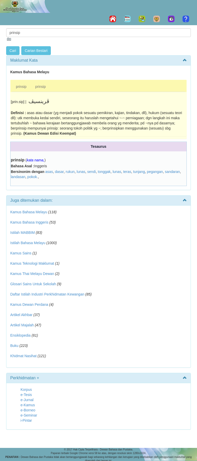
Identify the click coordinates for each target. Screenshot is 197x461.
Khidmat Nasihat (23, 356)
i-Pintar (26, 420)
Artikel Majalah (22, 325)
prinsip (21, 87)
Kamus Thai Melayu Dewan (32, 274)
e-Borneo (28, 410)
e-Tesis (26, 395)
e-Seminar (29, 415)
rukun (70, 172)
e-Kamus (28, 405)
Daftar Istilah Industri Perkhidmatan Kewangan (47, 294)
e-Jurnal (27, 400)
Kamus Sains (20, 253)
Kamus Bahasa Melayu (29, 212)
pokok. (32, 177)
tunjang (139, 172)
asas (49, 172)
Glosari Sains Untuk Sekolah (33, 284)
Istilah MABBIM (22, 232)
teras (127, 172)
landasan (18, 177)
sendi (91, 172)
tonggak (104, 172)
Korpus (26, 390)
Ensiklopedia (20, 335)
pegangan (155, 172)
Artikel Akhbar (21, 315)
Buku (14, 346)
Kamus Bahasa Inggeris (29, 222)
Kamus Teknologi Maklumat (32, 263)
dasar (59, 172)
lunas (81, 172)
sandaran (172, 172)
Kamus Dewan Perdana (29, 304)
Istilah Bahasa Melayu (27, 243)
